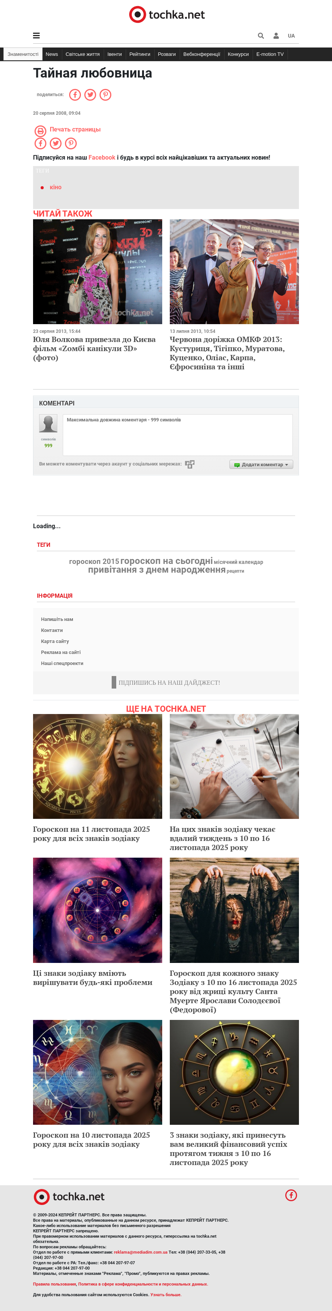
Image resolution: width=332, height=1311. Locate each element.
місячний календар (238, 562)
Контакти (52, 630)
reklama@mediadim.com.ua (141, 1252)
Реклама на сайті (61, 652)
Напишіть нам (57, 619)
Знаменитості (23, 54)
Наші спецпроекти (62, 663)
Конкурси (238, 54)
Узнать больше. (166, 1294)
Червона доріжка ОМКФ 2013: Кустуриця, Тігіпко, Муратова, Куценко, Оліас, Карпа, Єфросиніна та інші (227, 353)
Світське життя (83, 54)
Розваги (167, 54)
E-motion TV (270, 54)
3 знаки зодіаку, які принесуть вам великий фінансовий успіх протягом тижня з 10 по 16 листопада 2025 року (228, 1148)
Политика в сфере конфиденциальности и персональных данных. (143, 1284)
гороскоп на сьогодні (166, 561)
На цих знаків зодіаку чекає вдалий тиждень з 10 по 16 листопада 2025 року (222, 838)
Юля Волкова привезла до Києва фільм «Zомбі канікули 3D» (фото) (94, 348)
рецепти (235, 571)
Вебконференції (201, 54)
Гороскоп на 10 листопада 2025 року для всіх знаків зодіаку (91, 1139)
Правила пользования (54, 1284)
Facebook (102, 157)
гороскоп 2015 (94, 562)
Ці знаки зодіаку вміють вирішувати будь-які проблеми (92, 977)
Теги (44, 545)
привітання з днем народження (157, 569)
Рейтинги (140, 54)
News (52, 54)
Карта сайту (55, 641)
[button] (276, 36)
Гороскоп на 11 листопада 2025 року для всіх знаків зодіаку (91, 833)
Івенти (115, 54)
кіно (56, 187)
